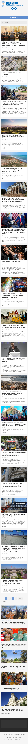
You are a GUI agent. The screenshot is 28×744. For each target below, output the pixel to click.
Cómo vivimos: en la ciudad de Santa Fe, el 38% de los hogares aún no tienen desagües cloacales (14, 103)
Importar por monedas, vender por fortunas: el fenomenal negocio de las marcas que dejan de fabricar (14, 646)
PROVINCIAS (12, 736)
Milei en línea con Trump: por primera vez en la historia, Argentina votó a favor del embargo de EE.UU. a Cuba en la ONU (14, 231)
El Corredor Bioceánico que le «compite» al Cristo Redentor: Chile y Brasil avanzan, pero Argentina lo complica (13, 549)
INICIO (5, 734)
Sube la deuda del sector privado (11, 73)
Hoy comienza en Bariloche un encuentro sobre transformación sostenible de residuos (12, 393)
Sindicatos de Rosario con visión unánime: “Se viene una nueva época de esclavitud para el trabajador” (14, 424)
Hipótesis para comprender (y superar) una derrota (11, 262)
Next (21, 598)
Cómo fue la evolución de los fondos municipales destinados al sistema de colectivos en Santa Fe (14, 454)
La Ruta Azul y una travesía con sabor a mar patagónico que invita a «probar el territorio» (13, 170)
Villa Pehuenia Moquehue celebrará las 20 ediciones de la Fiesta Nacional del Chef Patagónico (13, 624)
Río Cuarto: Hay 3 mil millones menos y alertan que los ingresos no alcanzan (12, 710)
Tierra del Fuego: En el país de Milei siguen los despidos (13, 515)
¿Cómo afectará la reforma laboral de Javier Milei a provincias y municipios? (12, 581)
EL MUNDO (22, 736)
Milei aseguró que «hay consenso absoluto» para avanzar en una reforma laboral (14, 43)
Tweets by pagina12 (6, 713)
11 (15, 598)
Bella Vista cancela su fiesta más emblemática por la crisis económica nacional (13, 295)
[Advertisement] (14, 13)
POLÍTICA (23, 734)
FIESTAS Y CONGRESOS (6, 621)
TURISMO (14, 737)
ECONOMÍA (3, 707)
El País (2, 642)
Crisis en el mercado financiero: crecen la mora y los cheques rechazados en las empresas (12, 485)
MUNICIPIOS (3, 665)
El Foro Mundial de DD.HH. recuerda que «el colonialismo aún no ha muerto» (13, 360)
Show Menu (14, 17)
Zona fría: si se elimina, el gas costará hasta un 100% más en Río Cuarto (13, 136)
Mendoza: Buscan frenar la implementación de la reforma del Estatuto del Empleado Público (13, 200)
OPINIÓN (9, 737)
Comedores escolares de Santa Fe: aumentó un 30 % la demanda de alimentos (13, 689)
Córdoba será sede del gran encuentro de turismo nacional (13, 326)
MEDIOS (19, 737)
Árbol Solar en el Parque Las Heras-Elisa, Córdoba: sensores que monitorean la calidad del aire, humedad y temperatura (13, 668)
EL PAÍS (17, 736)
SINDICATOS (17, 734)
